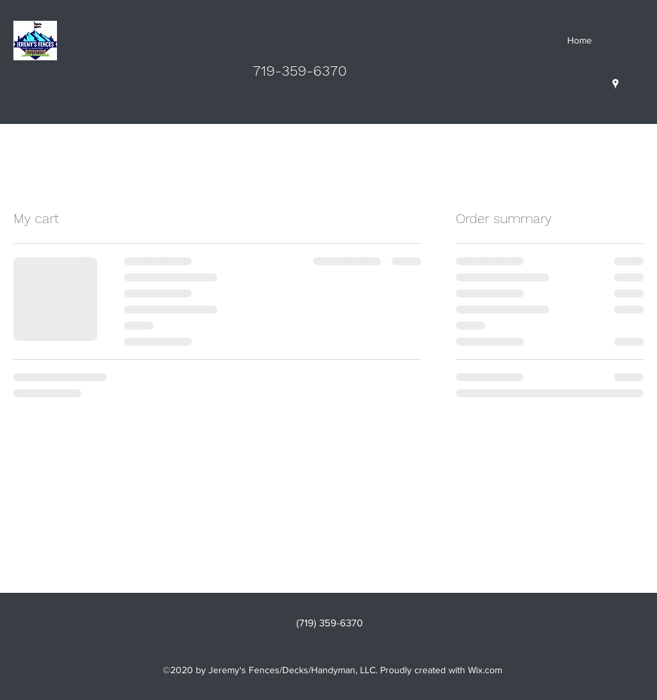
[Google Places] (615, 83)
